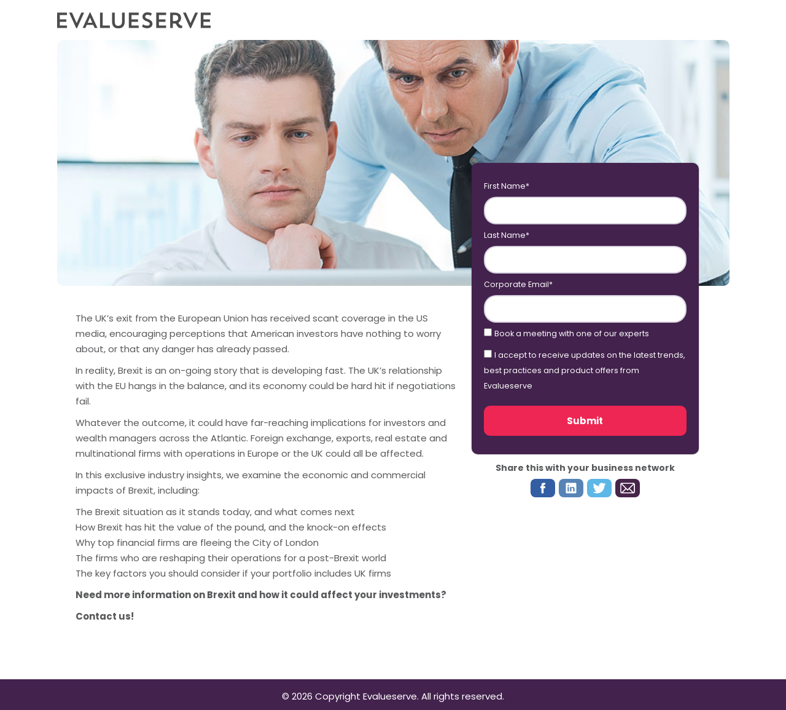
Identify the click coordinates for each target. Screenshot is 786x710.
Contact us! (105, 616)
